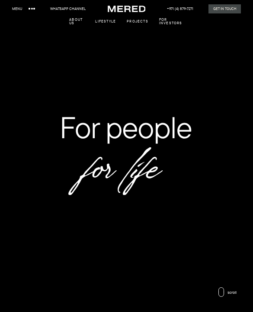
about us (76, 21)
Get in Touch (225, 8)
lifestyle (105, 21)
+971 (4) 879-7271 (180, 8)
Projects (137, 21)
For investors (171, 21)
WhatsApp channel (68, 8)
